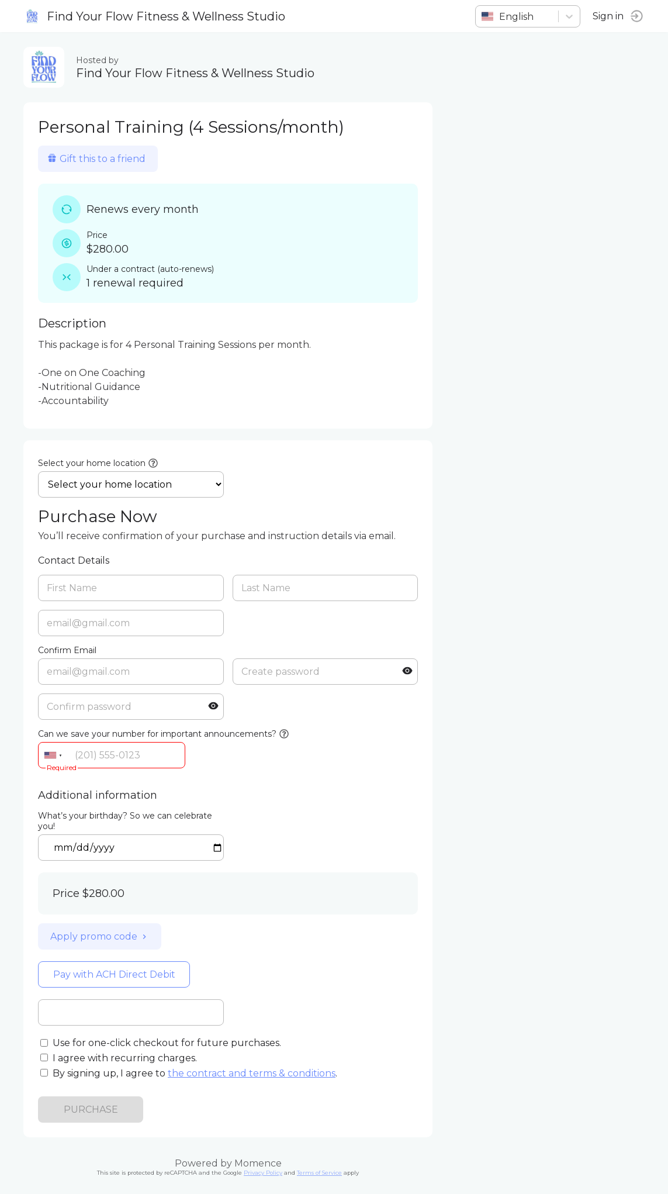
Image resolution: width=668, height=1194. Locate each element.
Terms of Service (319, 1172)
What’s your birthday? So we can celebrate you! (125, 820)
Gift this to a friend (96, 158)
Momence (258, 1163)
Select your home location (92, 463)
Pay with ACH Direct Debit (114, 974)
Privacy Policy (263, 1172)
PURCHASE (91, 1109)
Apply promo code (99, 936)
